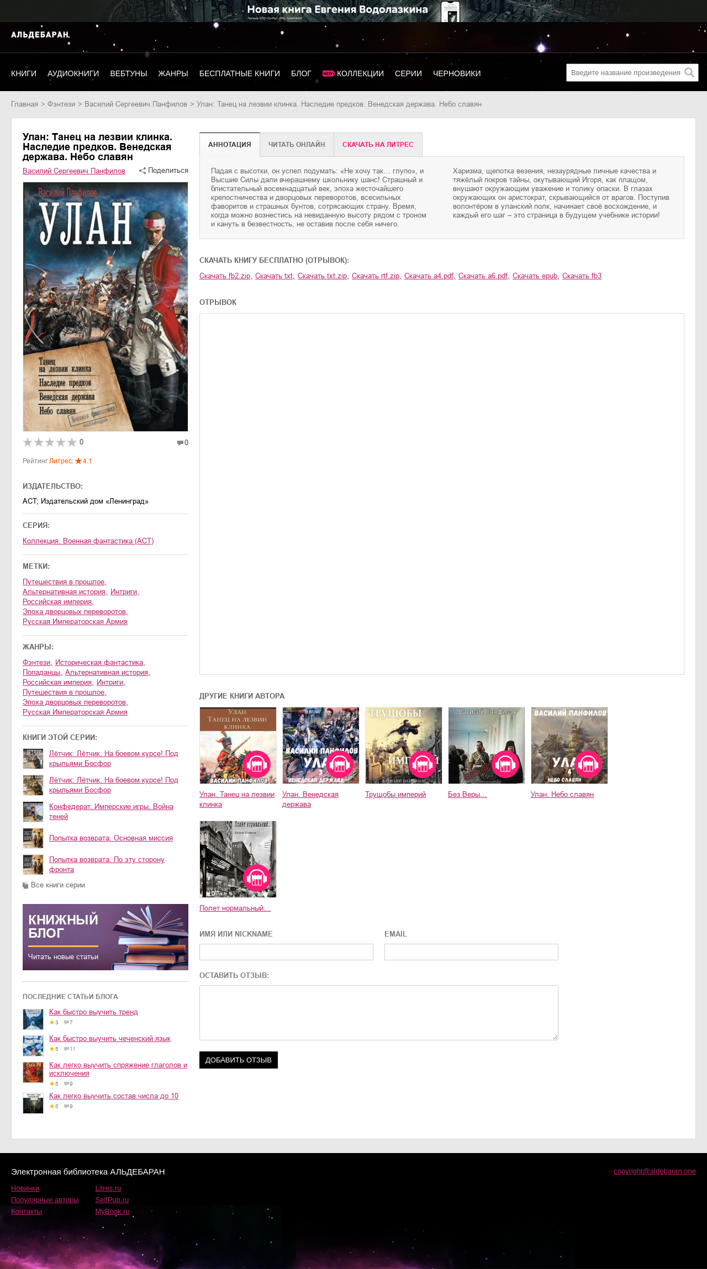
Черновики (457, 73)
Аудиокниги (73, 73)
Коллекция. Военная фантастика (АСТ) (88, 541)
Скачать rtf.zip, (377, 276)
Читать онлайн (296, 145)
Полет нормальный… (235, 908)
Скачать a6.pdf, (484, 276)
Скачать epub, (536, 276)
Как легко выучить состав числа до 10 (113, 1096)
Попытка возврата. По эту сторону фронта (107, 864)
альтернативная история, (65, 592)
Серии (408, 73)
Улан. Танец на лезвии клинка (237, 799)
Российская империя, (58, 602)
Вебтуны (128, 73)
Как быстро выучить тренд (93, 1012)
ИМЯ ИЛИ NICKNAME (236, 934)
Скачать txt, (275, 276)
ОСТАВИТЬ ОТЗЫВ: (234, 975)
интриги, (124, 592)
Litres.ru (109, 1188)
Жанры (173, 73)
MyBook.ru (113, 1211)
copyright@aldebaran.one (655, 1171)
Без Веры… (467, 794)
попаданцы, (42, 672)
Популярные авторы (45, 1200)
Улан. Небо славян (562, 794)
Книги (23, 73)
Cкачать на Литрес (378, 145)
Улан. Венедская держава (310, 799)
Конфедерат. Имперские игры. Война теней (111, 811)
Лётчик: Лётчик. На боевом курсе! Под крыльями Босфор (113, 758)
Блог (301, 73)
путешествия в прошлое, (65, 582)
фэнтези (61, 104)
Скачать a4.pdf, (430, 276)
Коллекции (360, 73)
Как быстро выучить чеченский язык (110, 1038)
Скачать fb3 (582, 276)
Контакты (26, 1211)
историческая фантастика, (100, 662)
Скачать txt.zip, (323, 276)
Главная (24, 104)
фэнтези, (37, 662)
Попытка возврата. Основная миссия (111, 838)
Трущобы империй (395, 794)
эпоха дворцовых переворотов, (75, 611)
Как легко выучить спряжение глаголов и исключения (118, 1069)
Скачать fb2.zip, (225, 276)
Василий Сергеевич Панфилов (136, 104)
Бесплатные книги (239, 73)
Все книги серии (58, 885)
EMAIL (395, 934)
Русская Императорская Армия (75, 621)
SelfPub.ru (112, 1200)
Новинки (25, 1188)
